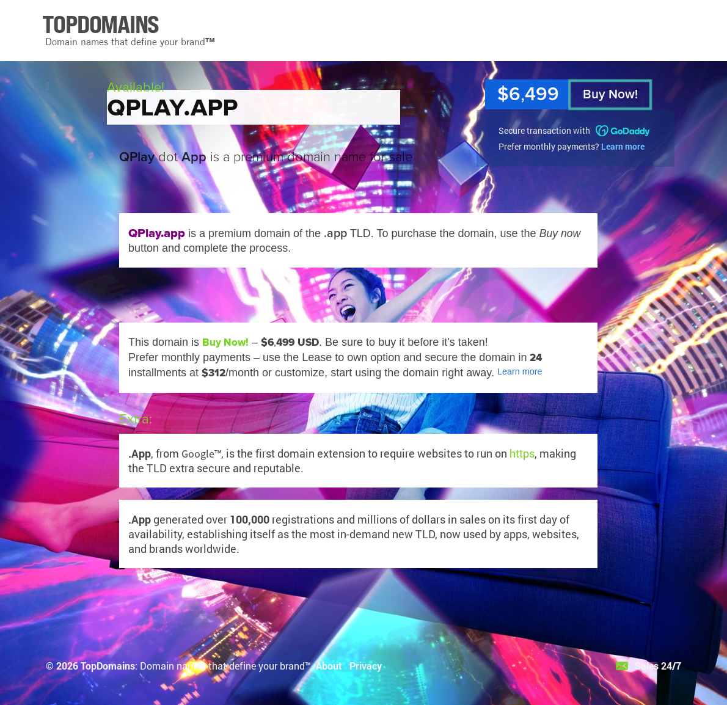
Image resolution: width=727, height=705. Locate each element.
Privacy (365, 665)
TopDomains (108, 665)
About (329, 665)
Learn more (623, 146)
